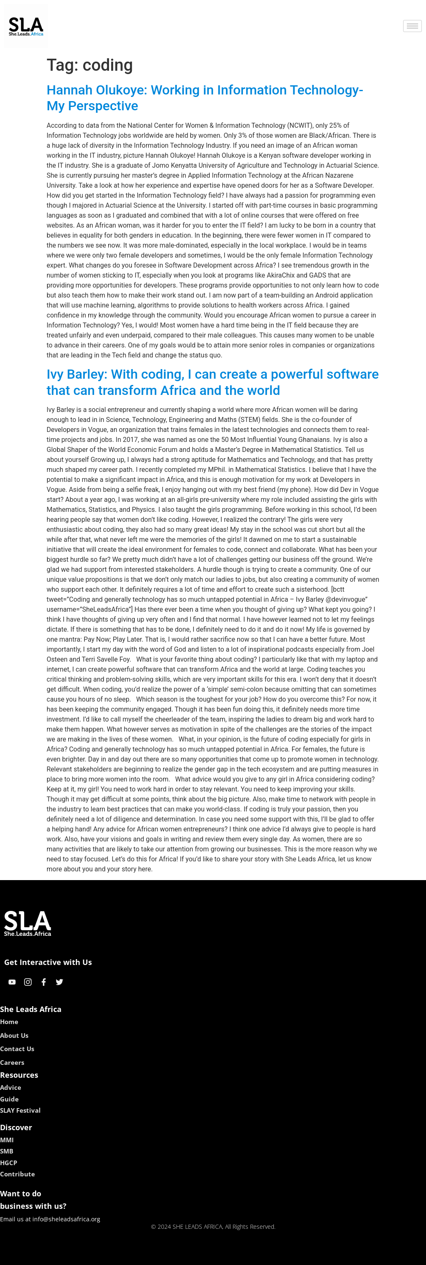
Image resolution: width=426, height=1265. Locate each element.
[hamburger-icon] (412, 26)
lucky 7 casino (233, 1256)
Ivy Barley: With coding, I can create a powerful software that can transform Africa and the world (213, 382)
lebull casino (192, 1256)
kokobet (160, 1256)
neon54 (267, 1256)
